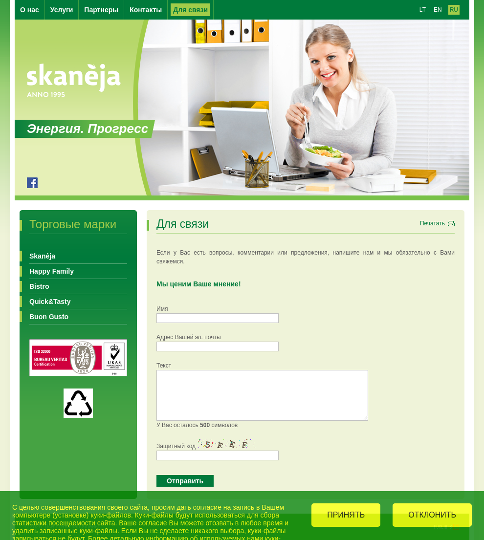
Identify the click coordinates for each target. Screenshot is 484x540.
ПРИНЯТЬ (346, 515)
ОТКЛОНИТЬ (432, 515)
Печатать (432, 223)
